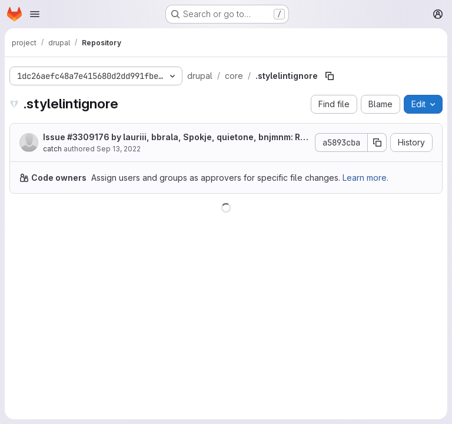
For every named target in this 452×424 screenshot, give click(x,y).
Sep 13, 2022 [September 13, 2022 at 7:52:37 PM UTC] (119, 148)
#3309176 (88, 137)
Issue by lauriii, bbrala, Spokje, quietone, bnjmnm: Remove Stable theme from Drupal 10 (174, 137)
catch (52, 148)
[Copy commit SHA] (377, 142)
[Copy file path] (329, 76)
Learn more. (365, 178)
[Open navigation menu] (34, 14)
